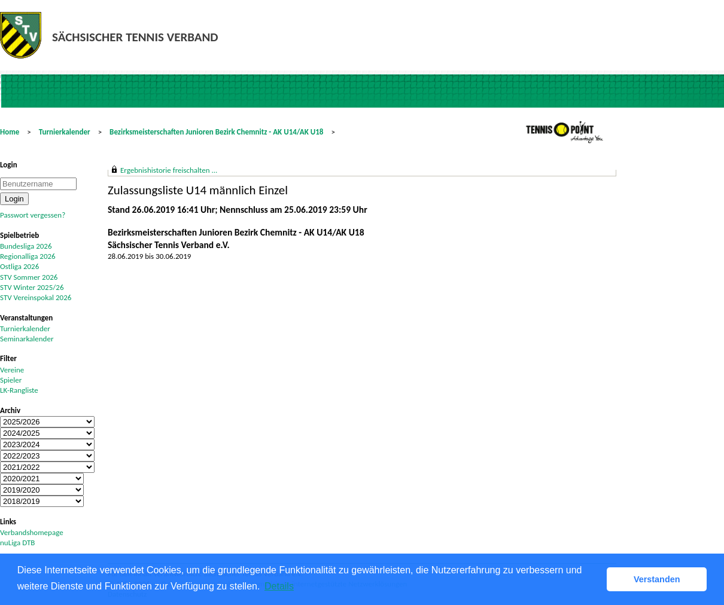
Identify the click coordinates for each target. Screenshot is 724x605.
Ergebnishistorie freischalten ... (168, 170)
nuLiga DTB (17, 542)
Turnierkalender (64, 131)
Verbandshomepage (31, 532)
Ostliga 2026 (19, 266)
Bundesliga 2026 (25, 246)
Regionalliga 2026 (28, 256)
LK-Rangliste (19, 390)
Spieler (11, 379)
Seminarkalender (26, 338)
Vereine (12, 369)
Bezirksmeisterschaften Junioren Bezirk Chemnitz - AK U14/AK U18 (216, 131)
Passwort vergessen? (32, 214)
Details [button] (279, 586)
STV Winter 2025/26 (32, 287)
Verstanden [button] (657, 579)
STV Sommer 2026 (28, 277)
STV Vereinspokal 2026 (35, 297)
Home (9, 131)
